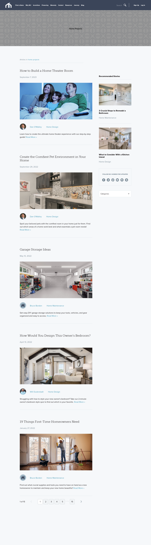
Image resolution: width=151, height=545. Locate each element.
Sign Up (136, 5)
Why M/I (28, 5)
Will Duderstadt (36, 391)
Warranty (53, 5)
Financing (45, 5)
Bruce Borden (36, 305)
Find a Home (19, 5)
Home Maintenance (55, 305)
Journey (76, 5)
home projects (33, 59)
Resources (68, 5)
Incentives (36, 5)
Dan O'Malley (36, 126)
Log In (143, 5)
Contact (60, 5)
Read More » (31, 137)
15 (72, 501)
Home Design (52, 126)
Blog (82, 5)
